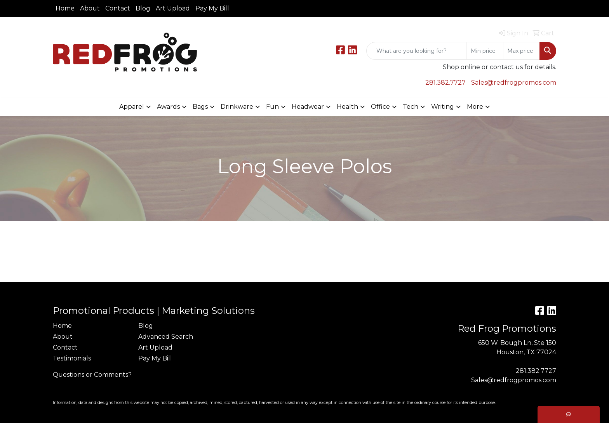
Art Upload (173, 8)
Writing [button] (442, 106)
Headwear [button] (308, 106)
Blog (143, 8)
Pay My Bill (212, 8)
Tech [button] (410, 106)
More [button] (475, 106)
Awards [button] (168, 106)
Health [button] (347, 106)
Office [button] (380, 106)
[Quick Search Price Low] (484, 51)
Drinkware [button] (237, 106)
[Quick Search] (416, 51)
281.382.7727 (445, 82)
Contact (117, 8)
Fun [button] (272, 106)
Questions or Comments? (92, 374)
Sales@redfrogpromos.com (513, 82)
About (90, 8)
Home (65, 8)
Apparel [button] (131, 106)
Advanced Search (165, 336)
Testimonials (72, 358)
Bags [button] (200, 106)
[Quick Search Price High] (521, 51)
